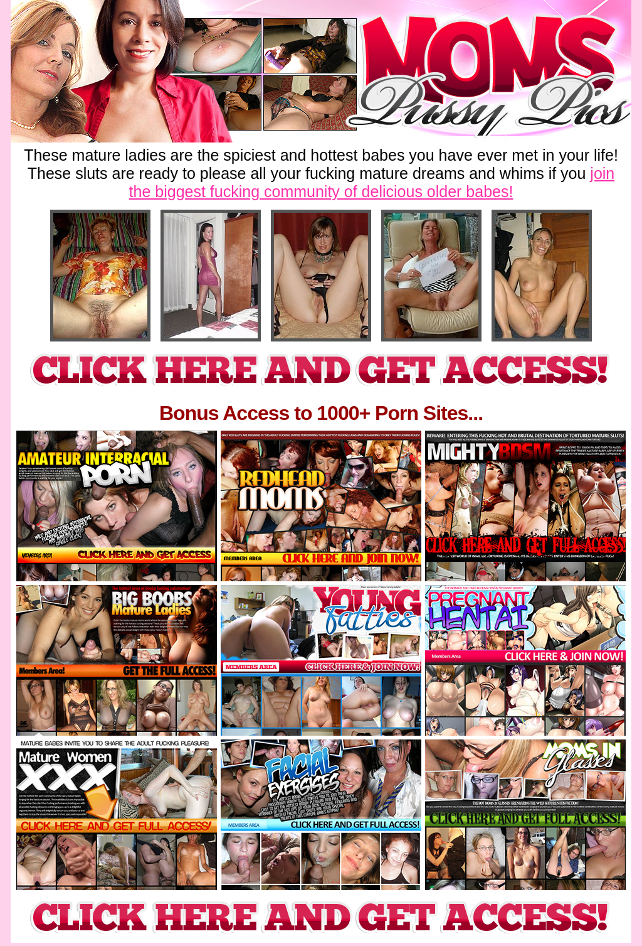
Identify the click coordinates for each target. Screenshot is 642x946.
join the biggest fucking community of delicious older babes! (372, 182)
